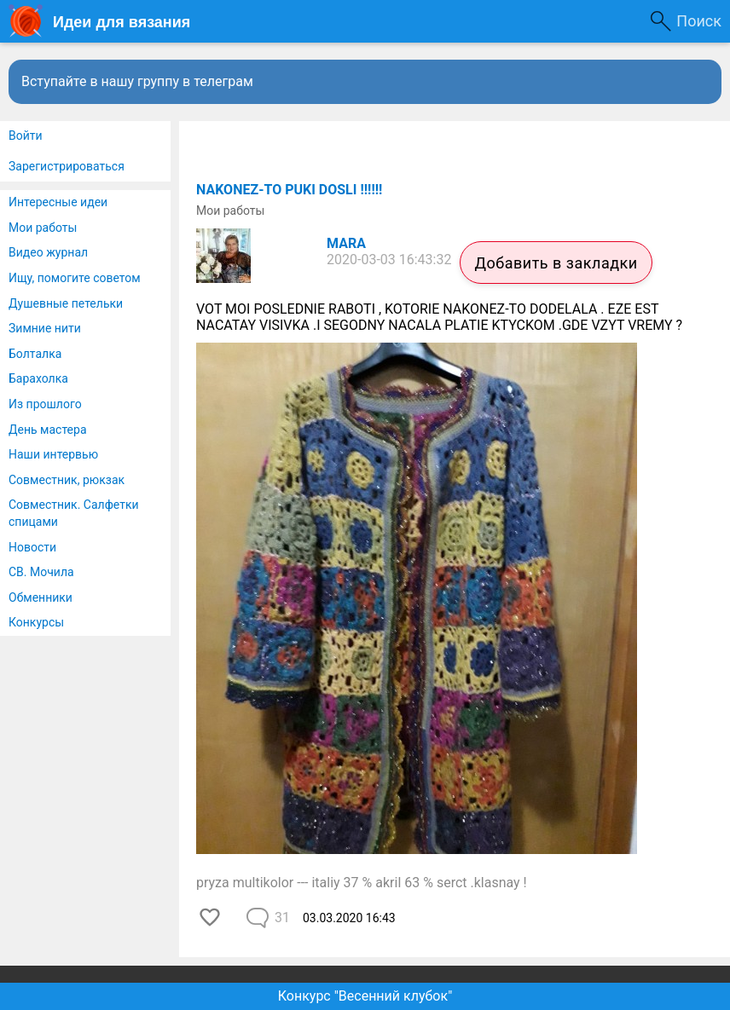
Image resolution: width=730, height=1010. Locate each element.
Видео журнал (48, 252)
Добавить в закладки (555, 263)
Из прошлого (45, 404)
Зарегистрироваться (67, 166)
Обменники (40, 597)
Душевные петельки (66, 303)
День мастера (48, 429)
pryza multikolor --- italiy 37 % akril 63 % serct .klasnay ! (361, 882)
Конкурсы (36, 622)
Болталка (35, 354)
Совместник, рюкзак (67, 480)
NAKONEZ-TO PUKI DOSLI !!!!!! (289, 190)
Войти (26, 135)
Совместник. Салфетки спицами (74, 513)
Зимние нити (45, 328)
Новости (32, 547)
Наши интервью (53, 454)
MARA (346, 243)
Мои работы (43, 227)
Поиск (698, 21)
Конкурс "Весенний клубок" (365, 996)
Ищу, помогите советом (75, 278)
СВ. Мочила (41, 572)
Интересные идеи (58, 202)
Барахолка (38, 378)
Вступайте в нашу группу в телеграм (137, 81)
